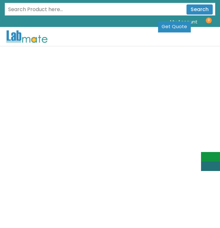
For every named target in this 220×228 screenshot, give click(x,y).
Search (200, 9)
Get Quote (174, 26)
